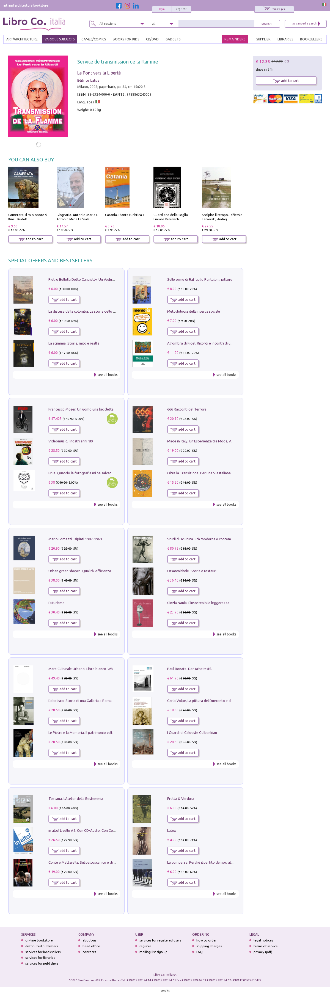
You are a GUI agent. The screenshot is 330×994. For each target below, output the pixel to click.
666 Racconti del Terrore (187, 409)
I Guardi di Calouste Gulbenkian (192, 732)
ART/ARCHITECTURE (22, 39)
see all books (107, 374)
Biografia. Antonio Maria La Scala (83, 215)
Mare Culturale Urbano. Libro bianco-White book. (87, 669)
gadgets (173, 39)
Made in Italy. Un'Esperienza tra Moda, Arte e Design (209, 441)
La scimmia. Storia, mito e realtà (73, 343)
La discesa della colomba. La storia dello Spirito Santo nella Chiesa (101, 311)
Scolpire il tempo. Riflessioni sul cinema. (232, 215)
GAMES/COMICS (93, 39)
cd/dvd (152, 39)
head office (91, 946)
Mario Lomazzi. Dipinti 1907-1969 (75, 539)
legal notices (263, 940)
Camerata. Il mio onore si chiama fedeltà (40, 215)
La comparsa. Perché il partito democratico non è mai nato (213, 862)
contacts (89, 952)
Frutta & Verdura (180, 798)
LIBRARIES (285, 39)
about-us (89, 940)
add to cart (30, 239)
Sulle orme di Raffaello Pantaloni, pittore (199, 279)
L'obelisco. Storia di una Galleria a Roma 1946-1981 (88, 701)
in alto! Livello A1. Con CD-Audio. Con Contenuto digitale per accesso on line (109, 830)
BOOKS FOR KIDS (126, 39)
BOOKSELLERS (311, 39)
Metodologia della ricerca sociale (193, 311)
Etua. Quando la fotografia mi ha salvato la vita (86, 473)
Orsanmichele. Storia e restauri (191, 571)
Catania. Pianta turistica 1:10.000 (130, 215)
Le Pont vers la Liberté (99, 72)
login (162, 9)
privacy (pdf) (263, 952)
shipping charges (209, 946)
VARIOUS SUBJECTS (60, 39)
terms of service (266, 946)
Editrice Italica (88, 80)
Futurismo (56, 603)
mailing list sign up (153, 952)
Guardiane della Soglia (170, 215)
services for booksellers (43, 952)
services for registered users (160, 940)
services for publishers (41, 963)
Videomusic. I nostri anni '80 (70, 441)
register (181, 9)
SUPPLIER (263, 39)
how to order (206, 940)
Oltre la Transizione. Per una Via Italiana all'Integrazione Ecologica (220, 473)
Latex (171, 830)
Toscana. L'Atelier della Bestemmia (75, 798)
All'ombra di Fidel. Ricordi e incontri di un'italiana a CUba (212, 343)
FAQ (199, 952)
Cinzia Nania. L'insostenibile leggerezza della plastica (209, 603)
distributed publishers (41, 946)
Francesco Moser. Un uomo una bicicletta (81, 409)
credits (165, 990)
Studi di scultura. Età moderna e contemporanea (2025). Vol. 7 (216, 539)
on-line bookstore (39, 940)
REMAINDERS (234, 39)
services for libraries (40, 957)
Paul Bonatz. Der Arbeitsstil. (189, 669)
